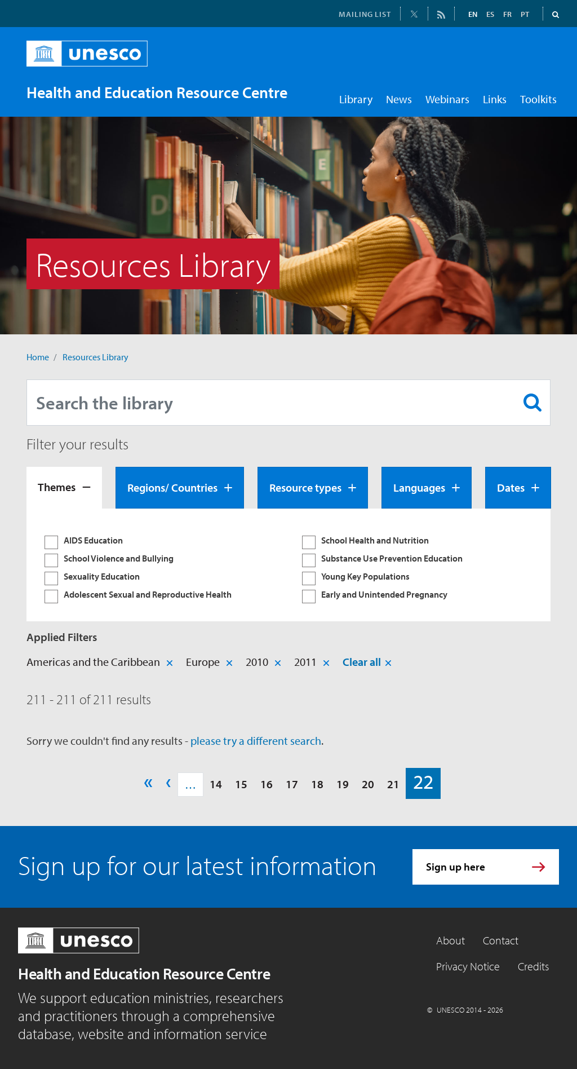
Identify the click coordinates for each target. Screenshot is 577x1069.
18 (317, 784)
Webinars (447, 99)
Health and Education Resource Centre (144, 973)
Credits (533, 966)
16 (266, 784)
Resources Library (95, 357)
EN (472, 14)
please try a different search (255, 741)
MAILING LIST (365, 14)
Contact (500, 940)
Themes (57, 487)
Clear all (362, 662)
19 (342, 784)
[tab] (64, 488)
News (399, 99)
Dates (511, 487)
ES (490, 14)
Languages (419, 487)
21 (393, 784)
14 (216, 784)
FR (507, 14)
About (450, 940)
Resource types (305, 487)
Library (355, 99)
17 (292, 784)
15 (241, 784)
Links (495, 99)
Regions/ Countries (172, 487)
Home (37, 357)
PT (525, 14)
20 (368, 784)
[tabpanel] (288, 565)
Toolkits (538, 99)
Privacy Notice (468, 966)
